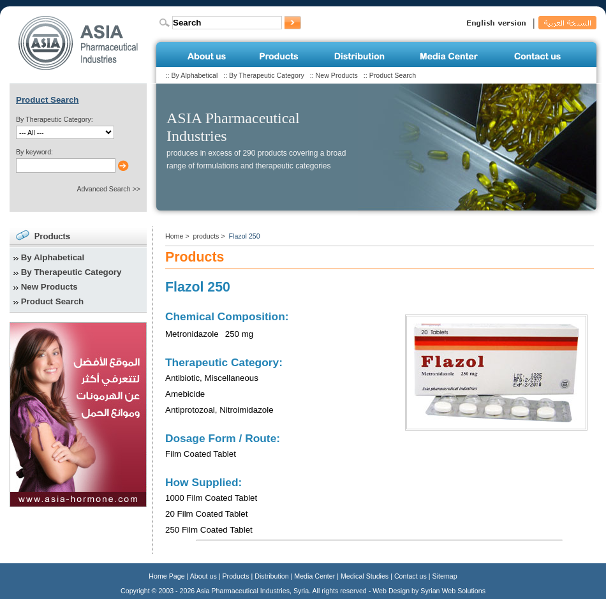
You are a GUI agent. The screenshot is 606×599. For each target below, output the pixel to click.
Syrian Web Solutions (452, 591)
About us (203, 576)
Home (174, 236)
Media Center (314, 576)
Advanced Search (103, 189)
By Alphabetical (194, 75)
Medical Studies (364, 576)
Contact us (410, 576)
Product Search (392, 75)
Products (236, 576)
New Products (337, 75)
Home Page (166, 576)
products (206, 236)
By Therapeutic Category (266, 75)
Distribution (271, 576)
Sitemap (444, 576)
